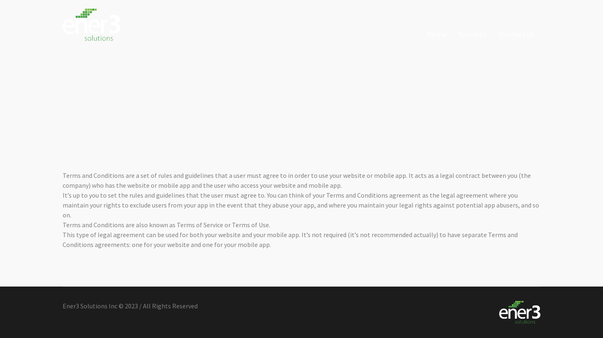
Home (471, 107)
